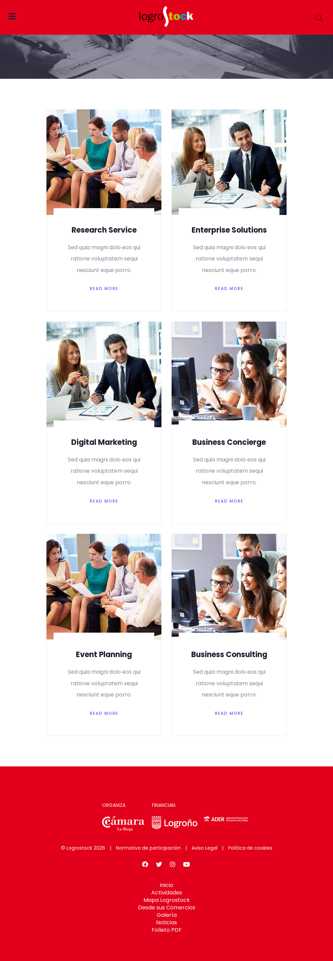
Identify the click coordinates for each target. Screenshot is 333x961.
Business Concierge (229, 442)
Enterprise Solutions (229, 230)
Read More (104, 288)
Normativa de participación (148, 848)
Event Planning (104, 654)
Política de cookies (250, 848)
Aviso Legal (204, 848)
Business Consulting (229, 654)
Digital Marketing (104, 442)
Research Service (104, 230)
